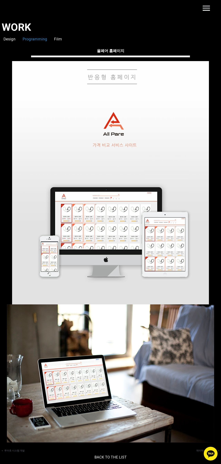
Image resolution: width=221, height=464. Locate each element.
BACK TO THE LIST (110, 457)
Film (61, 39)
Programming (35, 39)
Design (8, 39)
